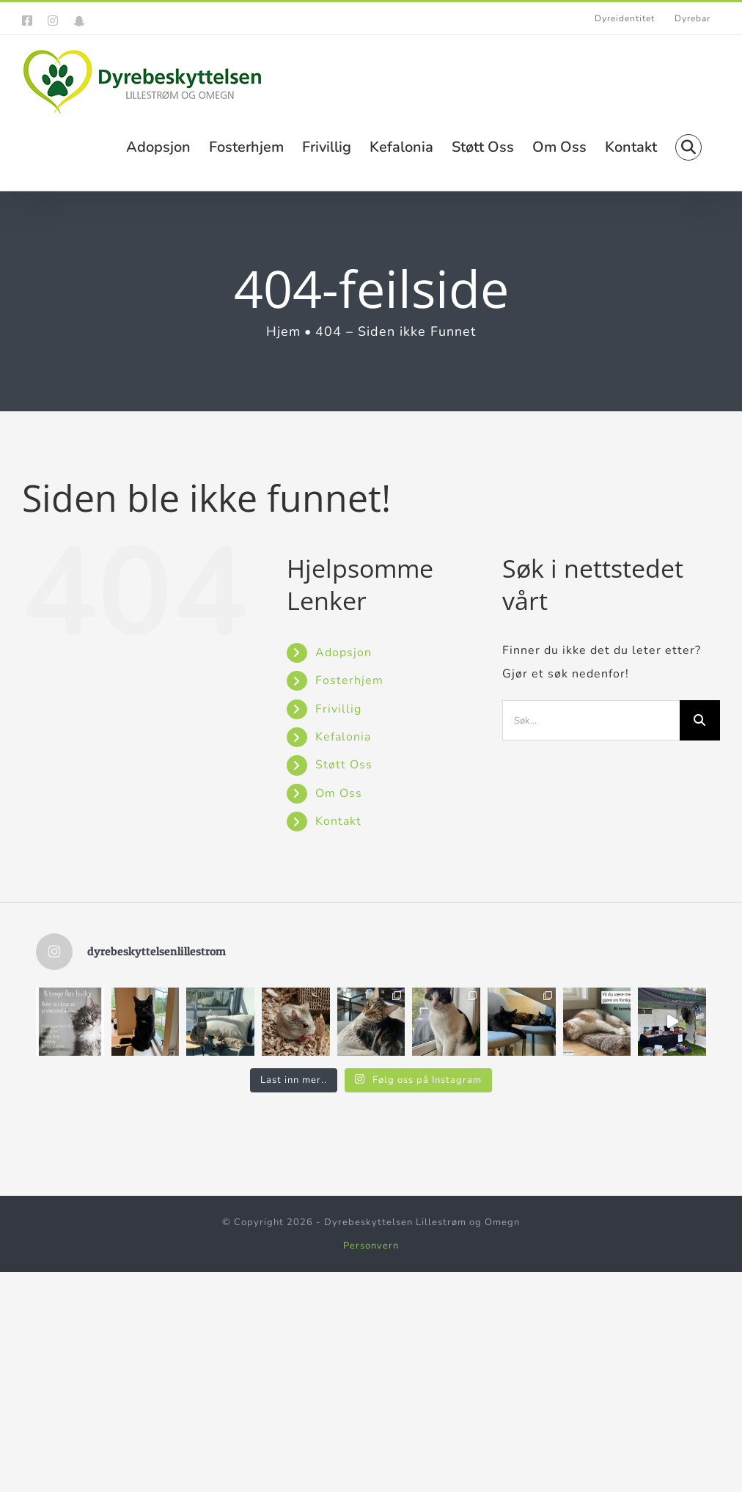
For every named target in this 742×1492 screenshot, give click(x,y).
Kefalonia (343, 737)
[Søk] (700, 720)
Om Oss (338, 793)
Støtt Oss (343, 765)
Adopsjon (343, 652)
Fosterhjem (349, 680)
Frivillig (338, 709)
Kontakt (338, 821)
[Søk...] (591, 720)
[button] (688, 146)
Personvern (371, 1245)
